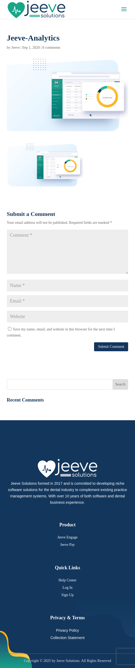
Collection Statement (67, 638)
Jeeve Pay (67, 545)
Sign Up (67, 595)
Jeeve (15, 48)
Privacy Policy (67, 630)
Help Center (67, 580)
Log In (68, 588)
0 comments (51, 48)
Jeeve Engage (67, 537)
